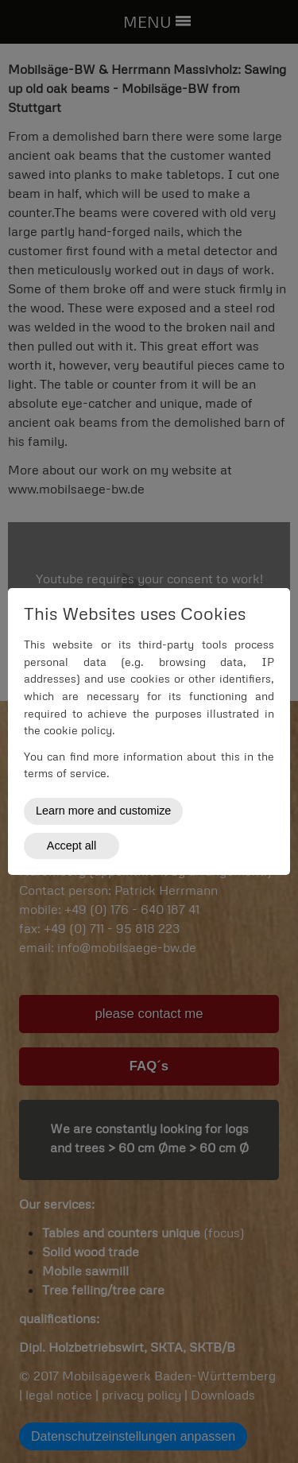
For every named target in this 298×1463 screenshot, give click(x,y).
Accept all (71, 845)
